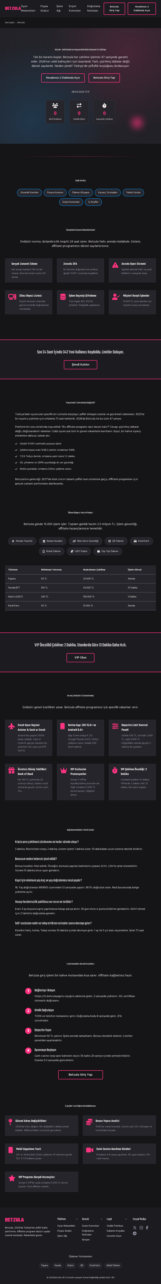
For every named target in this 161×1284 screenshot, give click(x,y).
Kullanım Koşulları (116, 1231)
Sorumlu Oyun (114, 1236)
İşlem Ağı (59, 8)
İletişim (86, 1240)
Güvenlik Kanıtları (29, 193)
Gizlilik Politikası (115, 1226)
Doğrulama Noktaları (93, 8)
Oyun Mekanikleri (28, 8)
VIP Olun (80, 657)
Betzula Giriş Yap (114, 9)
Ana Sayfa (9, 22)
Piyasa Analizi (44, 8)
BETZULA (13, 9)
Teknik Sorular (133, 193)
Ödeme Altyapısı (80, 193)
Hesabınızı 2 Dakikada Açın (142, 9)
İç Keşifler (93, 202)
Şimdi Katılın (80, 364)
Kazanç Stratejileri (107, 193)
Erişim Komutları (75, 8)
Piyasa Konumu (55, 193)
